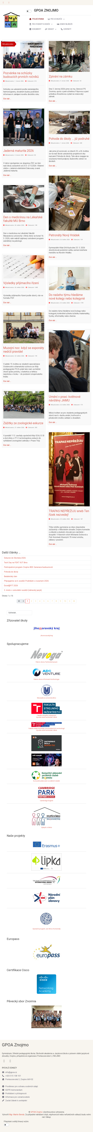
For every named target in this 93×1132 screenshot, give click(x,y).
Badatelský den (10, 576)
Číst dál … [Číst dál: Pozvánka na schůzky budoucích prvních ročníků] (7, 99)
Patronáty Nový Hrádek (64, 235)
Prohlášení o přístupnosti (14, 1093)
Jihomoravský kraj (46, 635)
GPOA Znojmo (37, 1112)
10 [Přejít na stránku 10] (65, 601)
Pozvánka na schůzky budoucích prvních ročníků (21, 75)
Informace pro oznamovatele (16, 1097)
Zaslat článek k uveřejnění (14, 1100)
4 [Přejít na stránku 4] (39, 601)
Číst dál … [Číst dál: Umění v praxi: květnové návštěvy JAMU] (53, 422)
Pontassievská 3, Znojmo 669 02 (17, 1079)
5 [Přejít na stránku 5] (43, 601)
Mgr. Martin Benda (16, 1114)
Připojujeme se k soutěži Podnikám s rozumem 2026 (26, 581)
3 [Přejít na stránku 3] (35, 601)
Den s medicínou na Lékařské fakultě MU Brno (22, 219)
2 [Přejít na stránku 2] (31, 601)
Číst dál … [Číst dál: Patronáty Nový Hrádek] (53, 257)
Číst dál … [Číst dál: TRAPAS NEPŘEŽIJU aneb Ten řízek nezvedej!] (53, 544)
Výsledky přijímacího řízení (21, 283)
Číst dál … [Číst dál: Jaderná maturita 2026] (7, 175)
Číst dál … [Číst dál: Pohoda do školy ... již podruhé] (53, 166)
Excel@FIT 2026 (11, 585)
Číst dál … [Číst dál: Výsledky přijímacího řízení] (7, 303)
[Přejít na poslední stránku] (74, 601)
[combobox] (19, 612)
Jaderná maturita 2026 (18, 151)
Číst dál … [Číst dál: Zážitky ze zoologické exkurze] (7, 445)
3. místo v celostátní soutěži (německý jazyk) (23, 590)
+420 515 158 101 (11, 1076)
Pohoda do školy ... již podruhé (69, 138)
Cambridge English (46, 794)
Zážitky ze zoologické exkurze (23, 423)
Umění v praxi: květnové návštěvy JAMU (64, 398)
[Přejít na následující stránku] (70, 601)
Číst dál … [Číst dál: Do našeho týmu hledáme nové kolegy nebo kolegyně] (53, 320)
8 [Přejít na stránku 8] (56, 601)
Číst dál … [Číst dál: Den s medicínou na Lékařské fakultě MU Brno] (7, 245)
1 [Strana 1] (27, 601)
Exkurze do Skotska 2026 (15, 558)
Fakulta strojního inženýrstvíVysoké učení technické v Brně (46, 716)
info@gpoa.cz (9, 1072)
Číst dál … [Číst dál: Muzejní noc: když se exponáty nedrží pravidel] (7, 381)
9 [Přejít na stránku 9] (60, 601)
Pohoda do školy (11, 572)
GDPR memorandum (12, 1090)
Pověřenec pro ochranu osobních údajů (20, 1086)
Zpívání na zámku (60, 76)
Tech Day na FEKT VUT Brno (15, 562)
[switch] (29, 11)
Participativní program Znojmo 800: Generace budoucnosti (28, 567)
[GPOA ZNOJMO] (12, 20)
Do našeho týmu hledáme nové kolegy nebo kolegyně (67, 296)
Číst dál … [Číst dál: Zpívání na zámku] (53, 101)
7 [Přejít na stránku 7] (52, 601)
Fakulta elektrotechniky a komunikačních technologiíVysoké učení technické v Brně (47, 727)
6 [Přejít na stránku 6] (48, 601)
